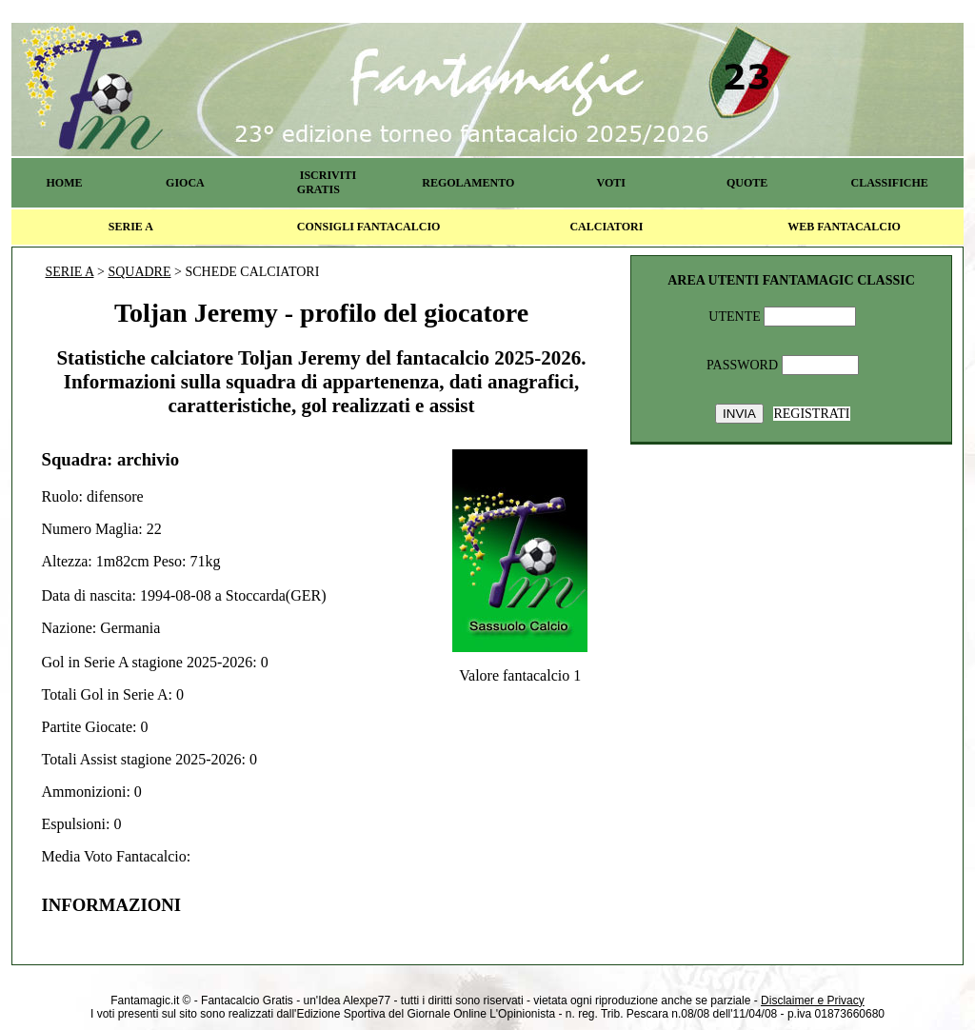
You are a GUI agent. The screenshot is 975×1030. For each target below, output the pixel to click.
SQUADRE (139, 272)
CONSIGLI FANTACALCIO (369, 226)
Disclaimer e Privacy (813, 1000)
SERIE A (131, 226)
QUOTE (746, 182)
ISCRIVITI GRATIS (326, 182)
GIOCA (185, 182)
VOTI (611, 182)
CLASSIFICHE (889, 182)
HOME (64, 182)
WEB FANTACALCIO (844, 226)
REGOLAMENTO (468, 182)
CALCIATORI (606, 226)
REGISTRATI (811, 413)
